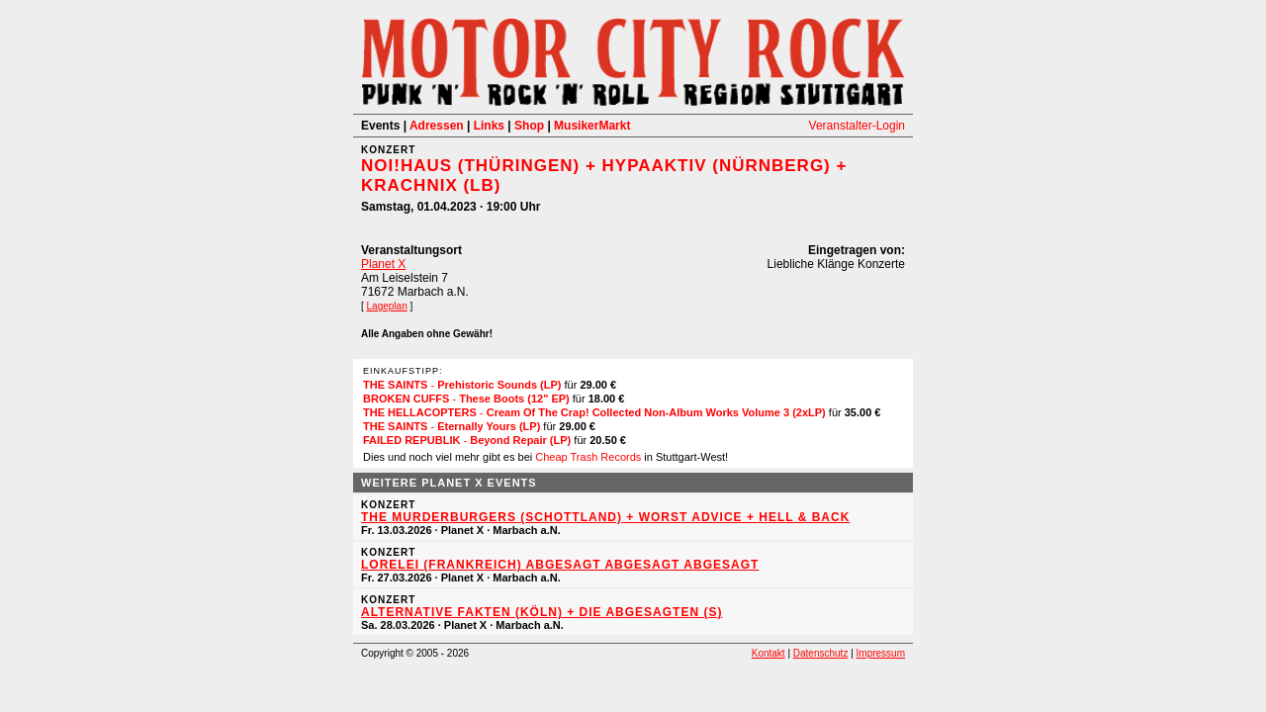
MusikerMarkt (592, 126)
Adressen (436, 126)
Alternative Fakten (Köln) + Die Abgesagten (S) (541, 612)
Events (380, 126)
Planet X (383, 264)
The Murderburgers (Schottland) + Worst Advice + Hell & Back (605, 517)
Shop (529, 126)
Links (489, 126)
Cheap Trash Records (588, 457)
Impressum (881, 653)
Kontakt (768, 653)
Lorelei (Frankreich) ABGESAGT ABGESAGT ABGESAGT (560, 565)
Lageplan (387, 306)
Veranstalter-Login (857, 126)
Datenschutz (821, 653)
